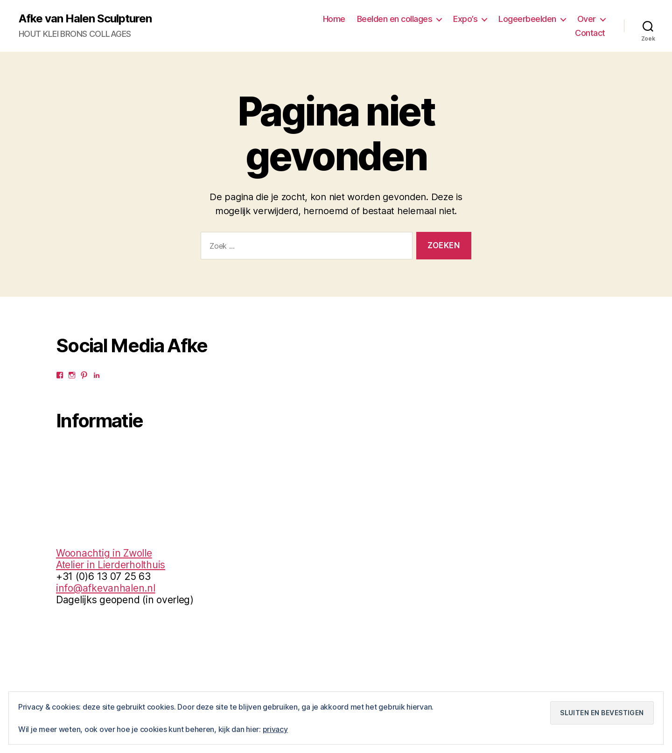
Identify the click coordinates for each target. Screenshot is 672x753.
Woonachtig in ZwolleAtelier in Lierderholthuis (110, 559)
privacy (275, 729)
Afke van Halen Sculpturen (85, 18)
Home (334, 19)
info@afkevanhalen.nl (105, 588)
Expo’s (465, 19)
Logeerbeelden (527, 19)
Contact (590, 33)
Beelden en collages (395, 19)
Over (586, 19)
